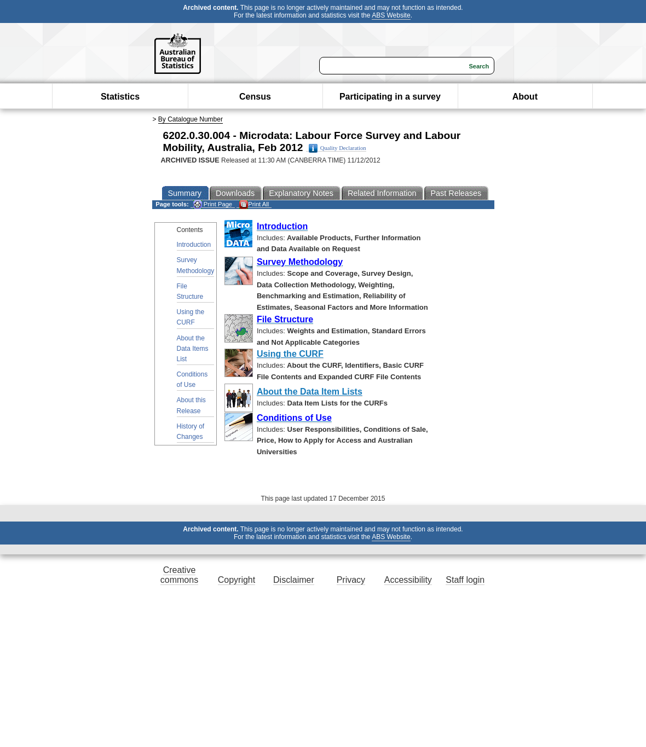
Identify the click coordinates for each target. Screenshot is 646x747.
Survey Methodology (196, 265)
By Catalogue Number (190, 119)
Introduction (194, 244)
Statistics (120, 96)
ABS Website (391, 15)
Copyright (236, 579)
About (525, 96)
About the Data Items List (193, 348)
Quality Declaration (337, 148)
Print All (254, 204)
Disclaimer (293, 579)
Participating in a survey (390, 96)
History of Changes (191, 431)
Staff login (465, 579)
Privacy (351, 579)
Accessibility (408, 579)
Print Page (212, 204)
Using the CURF (191, 317)
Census (255, 96)
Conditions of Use (192, 379)
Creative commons (179, 574)
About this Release (191, 405)
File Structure (190, 291)
